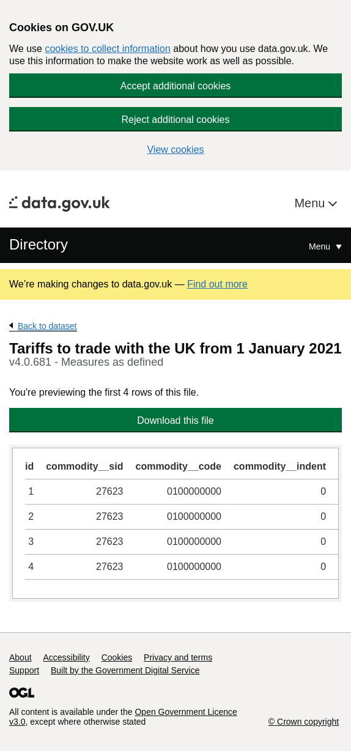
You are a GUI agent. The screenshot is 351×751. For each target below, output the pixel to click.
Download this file (175, 420)
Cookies (117, 657)
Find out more (217, 284)
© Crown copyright (303, 722)
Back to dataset (47, 326)
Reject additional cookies (176, 119)
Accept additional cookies (175, 86)
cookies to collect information (107, 48)
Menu (311, 203)
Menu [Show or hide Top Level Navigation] (321, 246)
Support (24, 670)
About (20, 657)
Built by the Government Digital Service (125, 670)
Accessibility (66, 657)
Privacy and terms (178, 657)
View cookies (175, 149)
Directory (38, 244)
